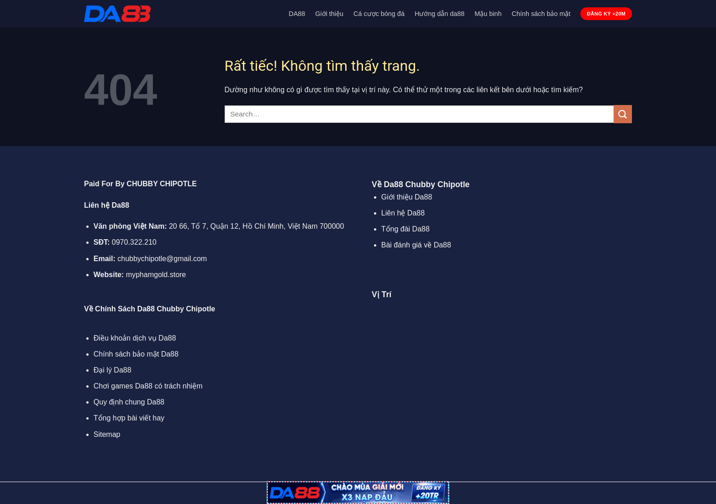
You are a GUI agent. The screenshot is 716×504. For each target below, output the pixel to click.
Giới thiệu (329, 13)
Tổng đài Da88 (405, 229)
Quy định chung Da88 (129, 402)
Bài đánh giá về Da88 (416, 245)
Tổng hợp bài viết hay (129, 418)
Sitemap (107, 434)
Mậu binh (487, 13)
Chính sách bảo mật (541, 13)
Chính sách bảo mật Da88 (136, 354)
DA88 (297, 13)
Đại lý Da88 (113, 370)
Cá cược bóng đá (379, 13)
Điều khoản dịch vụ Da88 (135, 338)
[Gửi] (623, 114)
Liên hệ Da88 (403, 213)
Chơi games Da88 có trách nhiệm (148, 386)
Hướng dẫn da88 (439, 13)
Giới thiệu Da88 (406, 197)
